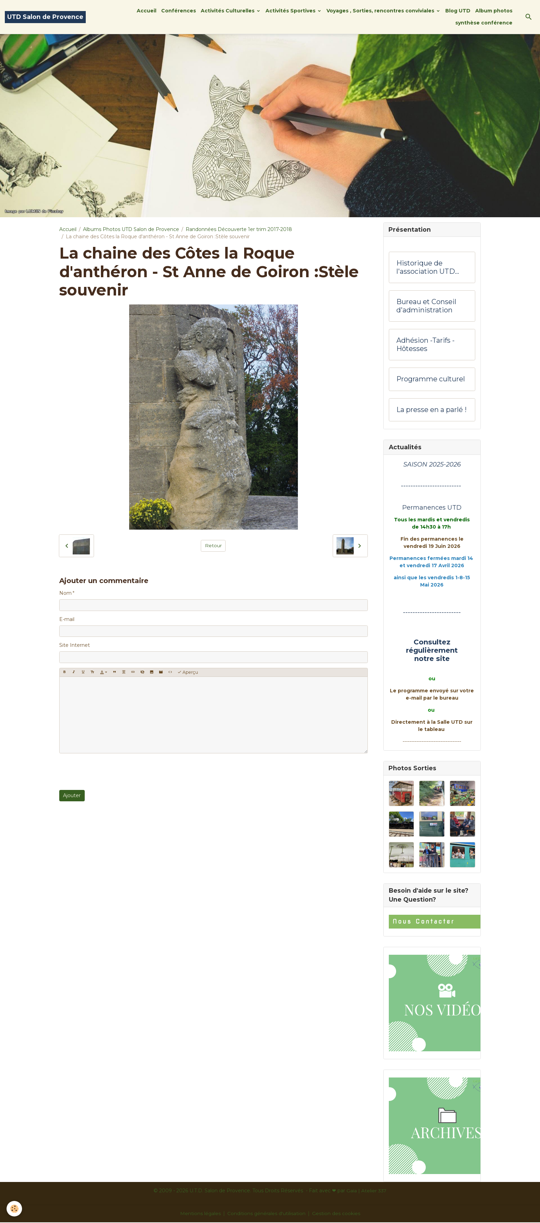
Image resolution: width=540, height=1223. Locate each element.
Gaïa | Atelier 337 (366, 1191)
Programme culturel (430, 379)
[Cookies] (14, 1208)
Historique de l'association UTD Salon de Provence (427, 268)
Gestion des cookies (336, 1214)
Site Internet (74, 645)
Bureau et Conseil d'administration (426, 306)
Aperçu (187, 672)
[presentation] (111, 771)
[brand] (45, 17)
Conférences (178, 11)
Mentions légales (200, 1214)
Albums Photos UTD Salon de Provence (131, 229)
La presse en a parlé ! (431, 410)
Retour (213, 545)
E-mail (66, 619)
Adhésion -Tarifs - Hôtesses (425, 345)
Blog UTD (457, 11)
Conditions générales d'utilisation (266, 1214)
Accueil (146, 11)
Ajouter (72, 795)
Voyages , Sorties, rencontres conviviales (381, 11)
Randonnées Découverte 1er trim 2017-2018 (239, 229)
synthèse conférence (483, 23)
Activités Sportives (291, 11)
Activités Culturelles (228, 11)
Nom (65, 593)
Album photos (493, 11)
